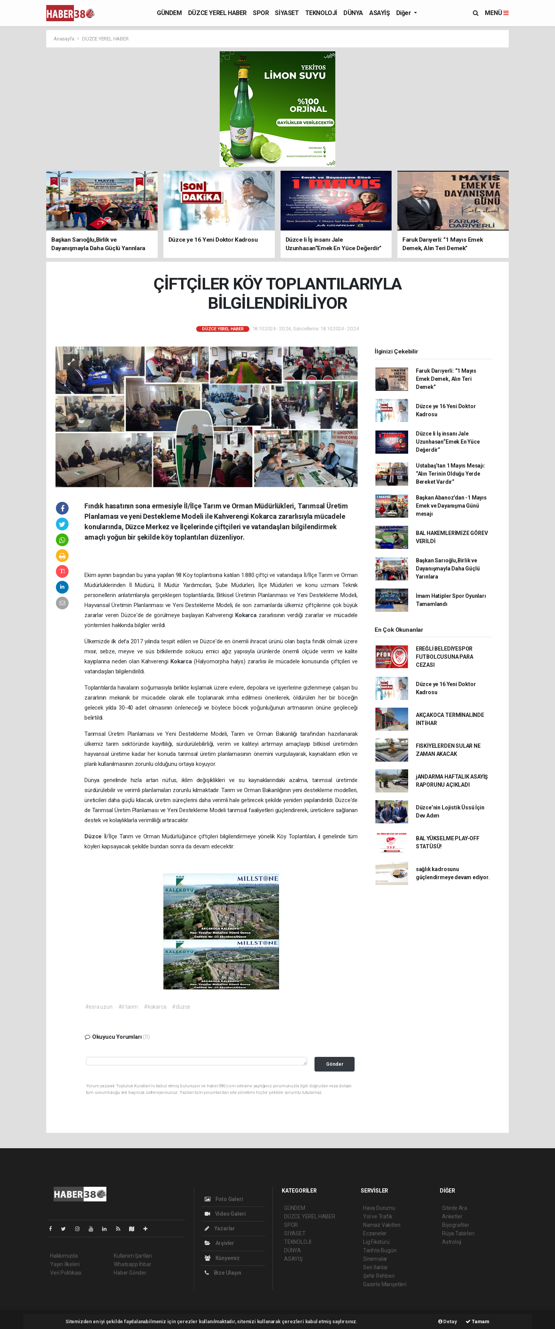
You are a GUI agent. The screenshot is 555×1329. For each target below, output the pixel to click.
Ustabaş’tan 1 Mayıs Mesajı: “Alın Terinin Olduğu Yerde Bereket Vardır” (450, 474)
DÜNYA (353, 13)
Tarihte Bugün (380, 1250)
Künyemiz (222, 1258)
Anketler (452, 1216)
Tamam (477, 1321)
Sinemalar (375, 1259)
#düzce (181, 1007)
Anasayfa (64, 39)
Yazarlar (220, 1228)
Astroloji (451, 1242)
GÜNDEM (169, 13)
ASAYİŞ (379, 13)
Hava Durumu (379, 1208)
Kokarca (247, 615)
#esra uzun (99, 1007)
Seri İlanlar (375, 1267)
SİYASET (287, 13)
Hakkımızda (64, 1256)
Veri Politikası (65, 1273)
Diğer (404, 13)
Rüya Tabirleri (458, 1233)
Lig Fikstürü (376, 1242)
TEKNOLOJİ (321, 13)
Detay (447, 1321)
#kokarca (155, 1007)
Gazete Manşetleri (385, 1284)
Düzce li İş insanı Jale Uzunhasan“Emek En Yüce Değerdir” (448, 442)
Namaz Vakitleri (381, 1225)
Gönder (334, 1064)
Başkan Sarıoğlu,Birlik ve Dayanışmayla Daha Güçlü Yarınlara (448, 568)
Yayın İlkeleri (64, 1264)
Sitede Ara (454, 1208)
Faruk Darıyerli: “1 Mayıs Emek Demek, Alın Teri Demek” (446, 379)
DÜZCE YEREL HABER (217, 13)
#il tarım (128, 1007)
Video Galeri (225, 1214)
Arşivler (219, 1243)
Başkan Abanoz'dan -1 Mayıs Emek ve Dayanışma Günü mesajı (451, 506)
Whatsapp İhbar (132, 1264)
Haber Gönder (130, 1273)
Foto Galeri (224, 1199)
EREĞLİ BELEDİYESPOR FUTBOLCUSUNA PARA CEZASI (444, 657)
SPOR (261, 13)
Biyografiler (455, 1225)
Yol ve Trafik (377, 1216)
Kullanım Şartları (133, 1256)
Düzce (94, 836)
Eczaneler (375, 1233)
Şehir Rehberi (379, 1276)
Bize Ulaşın (223, 1273)
